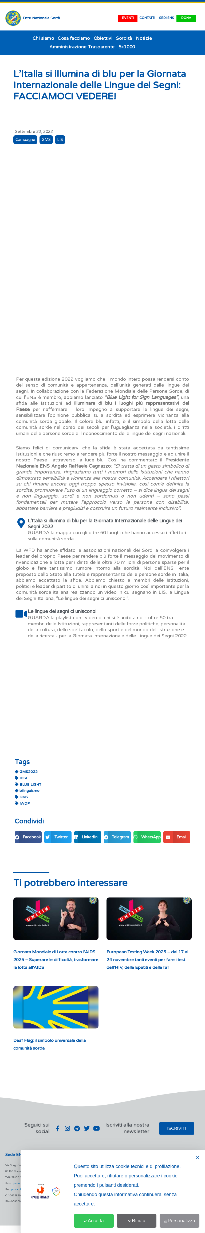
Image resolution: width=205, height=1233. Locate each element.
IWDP (22, 803)
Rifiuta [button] (140, 1220)
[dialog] (113, 1191)
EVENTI (128, 18)
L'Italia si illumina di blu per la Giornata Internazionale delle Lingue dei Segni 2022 (105, 523)
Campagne (25, 139)
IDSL (21, 778)
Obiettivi (103, 38)
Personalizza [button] (180, 1220)
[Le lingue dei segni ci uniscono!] (21, 613)
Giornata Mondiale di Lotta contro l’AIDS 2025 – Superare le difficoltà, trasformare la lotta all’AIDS (53, 959)
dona (186, 18)
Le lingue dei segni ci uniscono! (62, 611)
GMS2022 (26, 771)
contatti (147, 18)
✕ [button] (198, 1157)
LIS (60, 139)
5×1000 (127, 47)
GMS (46, 139)
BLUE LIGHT (28, 784)
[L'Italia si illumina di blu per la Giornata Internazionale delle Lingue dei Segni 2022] (21, 523)
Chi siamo (43, 38)
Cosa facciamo (74, 38)
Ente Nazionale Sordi (41, 18)
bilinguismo (27, 790)
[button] (28, 837)
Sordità (124, 38)
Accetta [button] (100, 1220)
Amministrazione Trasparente (82, 47)
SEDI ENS (166, 18)
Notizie (144, 38)
